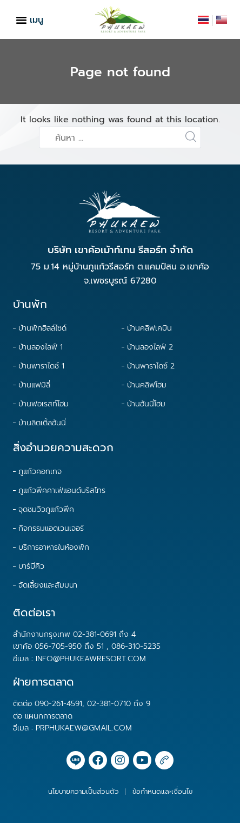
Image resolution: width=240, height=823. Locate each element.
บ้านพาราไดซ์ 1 (41, 366)
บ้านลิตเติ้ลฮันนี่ (42, 423)
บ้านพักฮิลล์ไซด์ (42, 328)
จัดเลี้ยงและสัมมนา (47, 585)
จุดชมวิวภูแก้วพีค (46, 509)
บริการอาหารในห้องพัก (53, 547)
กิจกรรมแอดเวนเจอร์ (51, 528)
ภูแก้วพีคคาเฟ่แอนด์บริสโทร (61, 490)
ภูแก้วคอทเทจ (40, 471)
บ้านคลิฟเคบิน (149, 328)
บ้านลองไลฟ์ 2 (150, 347)
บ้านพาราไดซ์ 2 (151, 366)
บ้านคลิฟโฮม (146, 385)
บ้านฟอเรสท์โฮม (43, 404)
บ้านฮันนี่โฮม (146, 404)
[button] (21, 19)
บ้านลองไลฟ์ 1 (40, 347)
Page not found (120, 72)
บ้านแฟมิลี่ (34, 385)
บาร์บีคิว (31, 566)
